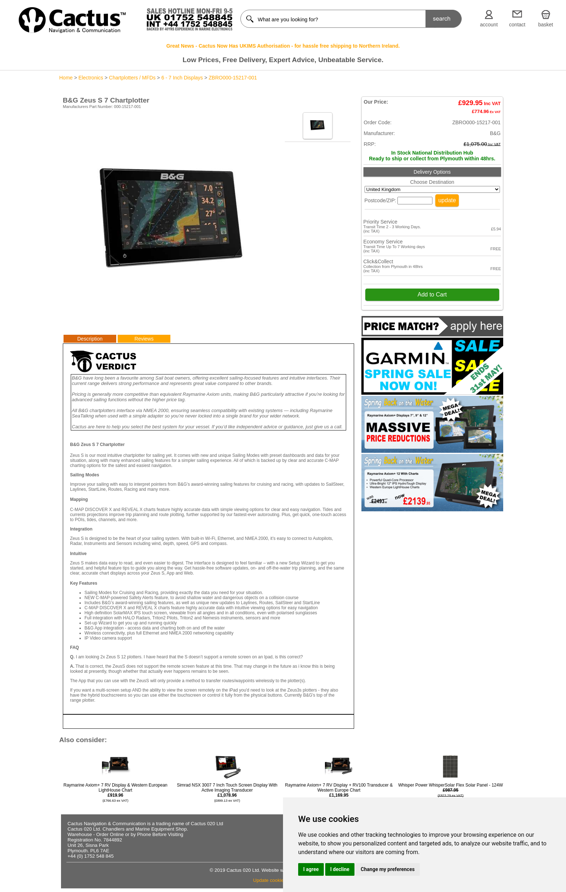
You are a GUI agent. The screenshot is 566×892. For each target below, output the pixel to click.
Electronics (90, 78)
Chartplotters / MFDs (132, 78)
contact (517, 24)
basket (545, 24)
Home (66, 78)
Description (90, 339)
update (447, 200)
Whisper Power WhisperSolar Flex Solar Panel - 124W (450, 795)
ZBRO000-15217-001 (233, 78)
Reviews (144, 339)
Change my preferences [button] (387, 869)
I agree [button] (311, 869)
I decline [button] (339, 869)
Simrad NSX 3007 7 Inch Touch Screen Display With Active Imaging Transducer (227, 792)
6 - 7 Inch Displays (182, 78)
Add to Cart (432, 294)
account (489, 24)
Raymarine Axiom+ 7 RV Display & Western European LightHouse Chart (115, 792)
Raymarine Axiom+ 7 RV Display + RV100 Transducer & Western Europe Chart (339, 792)
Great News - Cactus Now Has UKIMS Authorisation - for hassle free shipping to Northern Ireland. (283, 46)
